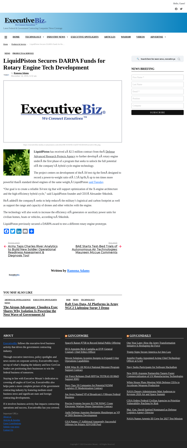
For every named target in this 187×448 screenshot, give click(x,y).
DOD (68, 300)
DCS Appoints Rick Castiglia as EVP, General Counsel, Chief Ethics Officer (88, 350)
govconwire (78, 335)
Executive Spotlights (85, 37)
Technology (33, 37)
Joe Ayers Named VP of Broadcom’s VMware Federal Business (92, 396)
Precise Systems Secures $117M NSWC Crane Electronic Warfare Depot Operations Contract (89, 405)
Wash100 (126, 37)
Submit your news (11, 427)
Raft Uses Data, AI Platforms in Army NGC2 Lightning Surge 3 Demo (91, 305)
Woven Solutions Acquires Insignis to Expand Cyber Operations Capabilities (92, 359)
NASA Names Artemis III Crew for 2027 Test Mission (155, 418)
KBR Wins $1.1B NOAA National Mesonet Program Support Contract (92, 368)
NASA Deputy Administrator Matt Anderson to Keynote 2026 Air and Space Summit (151, 393)
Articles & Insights (11, 420)
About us (7, 417)
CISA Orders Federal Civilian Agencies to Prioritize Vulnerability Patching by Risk (153, 402)
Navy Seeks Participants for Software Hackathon (152, 367)
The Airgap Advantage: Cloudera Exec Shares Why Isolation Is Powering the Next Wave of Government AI (30, 310)
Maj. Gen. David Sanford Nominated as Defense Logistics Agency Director (152, 411)
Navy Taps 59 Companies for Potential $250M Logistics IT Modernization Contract (89, 387)
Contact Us (8, 430)
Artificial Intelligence (18, 300)
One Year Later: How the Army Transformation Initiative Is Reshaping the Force (151, 344)
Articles (109, 37)
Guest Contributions (12, 423)
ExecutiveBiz (10, 343)
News (7, 303)
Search (179, 59)
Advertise (156, 37)
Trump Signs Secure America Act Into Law (149, 352)
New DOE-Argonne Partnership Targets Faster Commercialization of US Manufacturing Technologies (155, 375)
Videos (140, 37)
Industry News (56, 37)
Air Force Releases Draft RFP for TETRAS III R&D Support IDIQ (92, 378)
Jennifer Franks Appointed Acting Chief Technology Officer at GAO (153, 359)
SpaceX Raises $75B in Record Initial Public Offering (93, 342)
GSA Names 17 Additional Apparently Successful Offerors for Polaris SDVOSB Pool (90, 423)
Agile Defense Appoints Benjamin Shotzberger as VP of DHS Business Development (92, 414)
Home (16, 37)
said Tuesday (96, 182)
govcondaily (140, 335)
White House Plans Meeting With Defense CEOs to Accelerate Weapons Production (153, 384)
